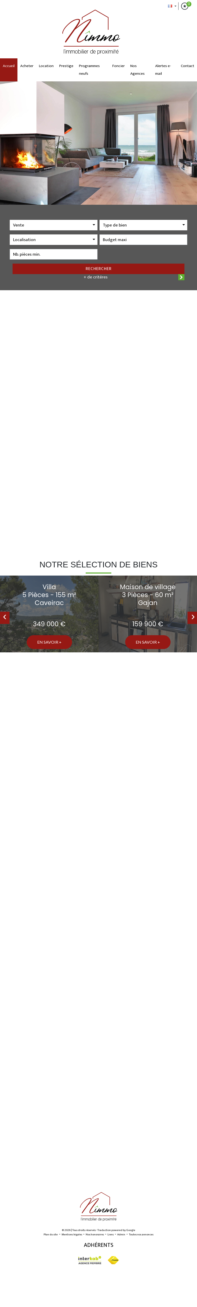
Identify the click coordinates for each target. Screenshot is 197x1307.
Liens (110, 1234)
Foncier (118, 66)
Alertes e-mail (163, 70)
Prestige (66, 66)
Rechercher (99, 268)
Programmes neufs (89, 70)
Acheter (26, 66)
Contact (187, 66)
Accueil (9, 66)
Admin (121, 1234)
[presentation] (4, 618)
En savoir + (49, 642)
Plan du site (51, 1234)
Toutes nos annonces (141, 1234)
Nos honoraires (95, 1234)
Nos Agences (137, 70)
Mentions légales (72, 1234)
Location (46, 66)
